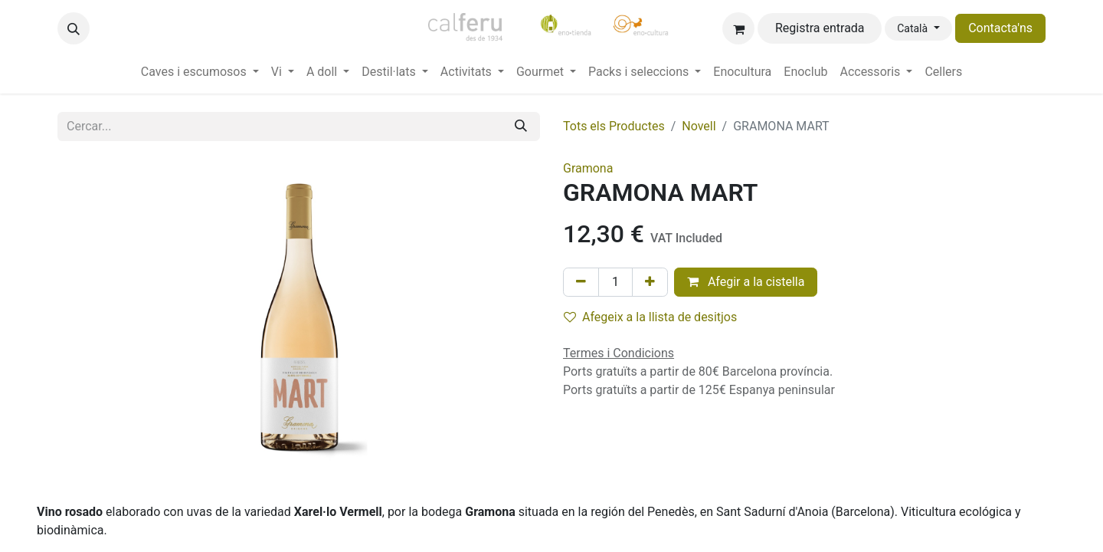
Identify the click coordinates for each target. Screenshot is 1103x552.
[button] (73, 28)
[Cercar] (521, 126)
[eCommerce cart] (738, 28)
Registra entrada (820, 28)
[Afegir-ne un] (650, 282)
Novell (698, 126)
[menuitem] (200, 72)
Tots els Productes (614, 126)
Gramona (588, 168)
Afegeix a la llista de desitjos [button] (650, 317)
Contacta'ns (1000, 28)
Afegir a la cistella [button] (746, 281)
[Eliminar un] (581, 282)
